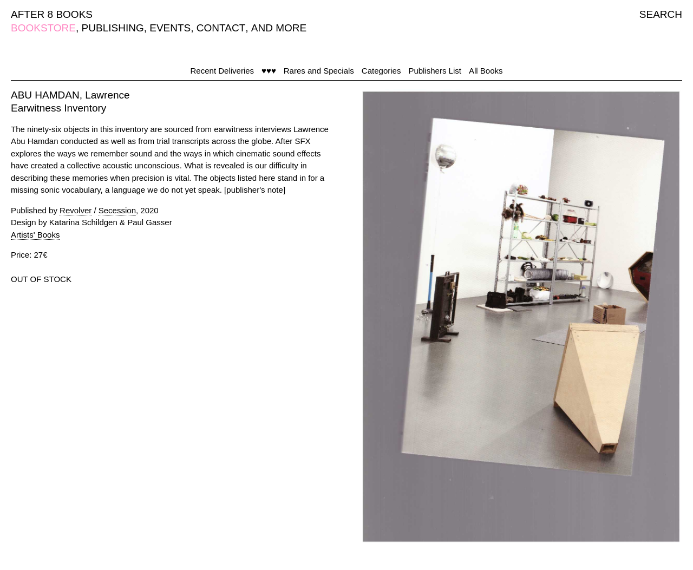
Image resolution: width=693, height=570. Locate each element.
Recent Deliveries (222, 70)
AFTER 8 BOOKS (52, 14)
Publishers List (434, 70)
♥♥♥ (268, 70)
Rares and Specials (319, 70)
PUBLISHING (113, 28)
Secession (117, 210)
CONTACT (221, 28)
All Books (486, 70)
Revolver (75, 210)
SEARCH (660, 14)
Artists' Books (35, 234)
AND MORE (278, 28)
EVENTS (170, 28)
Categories (381, 70)
